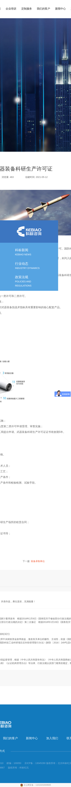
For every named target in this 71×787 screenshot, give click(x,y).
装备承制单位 (38, 561)
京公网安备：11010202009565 (37, 785)
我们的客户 (43, 8)
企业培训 (11, 8)
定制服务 (26, 8)
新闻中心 (60, 8)
